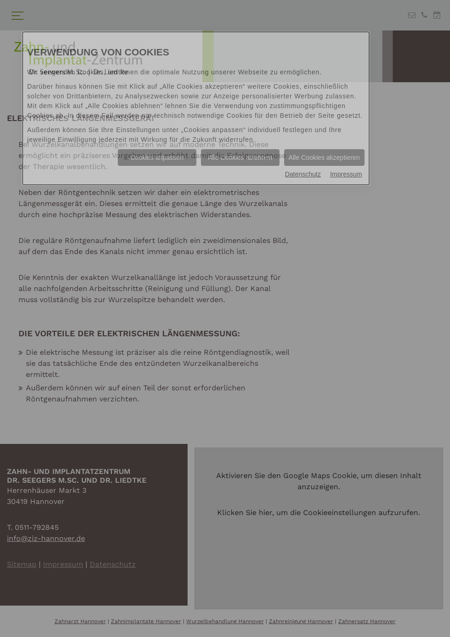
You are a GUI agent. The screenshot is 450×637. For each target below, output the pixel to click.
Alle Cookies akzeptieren (324, 157)
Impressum (346, 174)
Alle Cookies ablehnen (240, 157)
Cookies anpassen (156, 157)
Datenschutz (303, 174)
